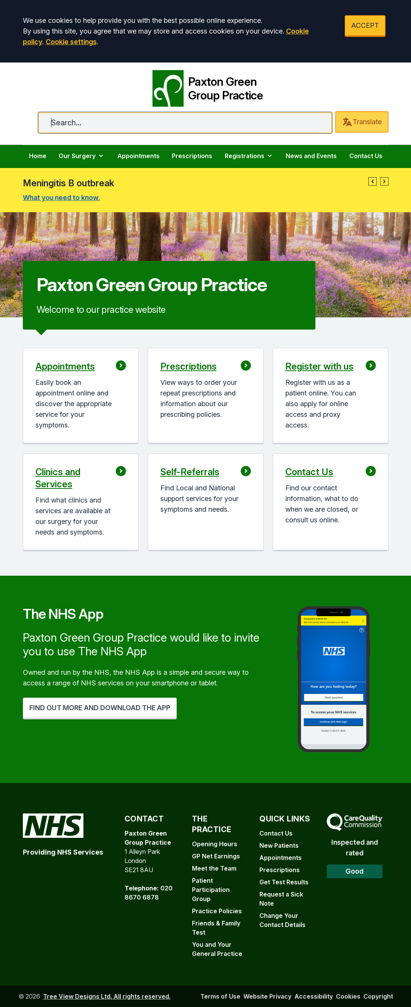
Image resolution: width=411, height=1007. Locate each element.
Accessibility (313, 996)
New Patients (279, 845)
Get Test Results (284, 882)
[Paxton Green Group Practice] (205, 87)
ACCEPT (365, 25)
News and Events (311, 156)
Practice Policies (217, 911)
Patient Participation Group (211, 890)
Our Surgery (82, 156)
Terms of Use (220, 996)
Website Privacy (267, 996)
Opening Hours (214, 844)
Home (37, 156)
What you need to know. (61, 198)
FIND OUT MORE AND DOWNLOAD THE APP (99, 708)
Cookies (348, 996)
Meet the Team (214, 868)
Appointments (138, 156)
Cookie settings (71, 42)
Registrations (249, 156)
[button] (372, 181)
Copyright (378, 996)
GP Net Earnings (216, 856)
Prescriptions (192, 156)
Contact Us (365, 156)
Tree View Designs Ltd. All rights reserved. (107, 996)
